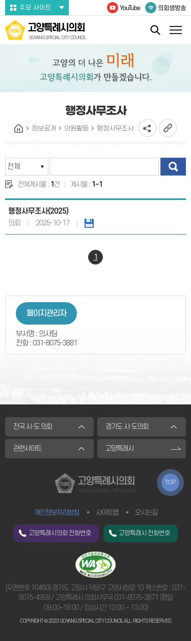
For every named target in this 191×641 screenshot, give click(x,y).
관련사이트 (27, 448)
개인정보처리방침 (56, 512)
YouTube (130, 8)
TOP (170, 482)
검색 (173, 167)
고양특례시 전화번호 (144, 533)
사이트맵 (107, 512)
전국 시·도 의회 (32, 426)
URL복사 (168, 128)
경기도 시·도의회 (126, 426)
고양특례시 (119, 448)
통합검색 (155, 30)
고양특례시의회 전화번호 (60, 533)
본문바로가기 (0, 0)
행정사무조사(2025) (38, 211)
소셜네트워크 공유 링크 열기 (147, 128)
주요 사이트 (35, 7)
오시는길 (146, 512)
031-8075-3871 (136, 597)
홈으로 (18, 128)
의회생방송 (172, 8)
